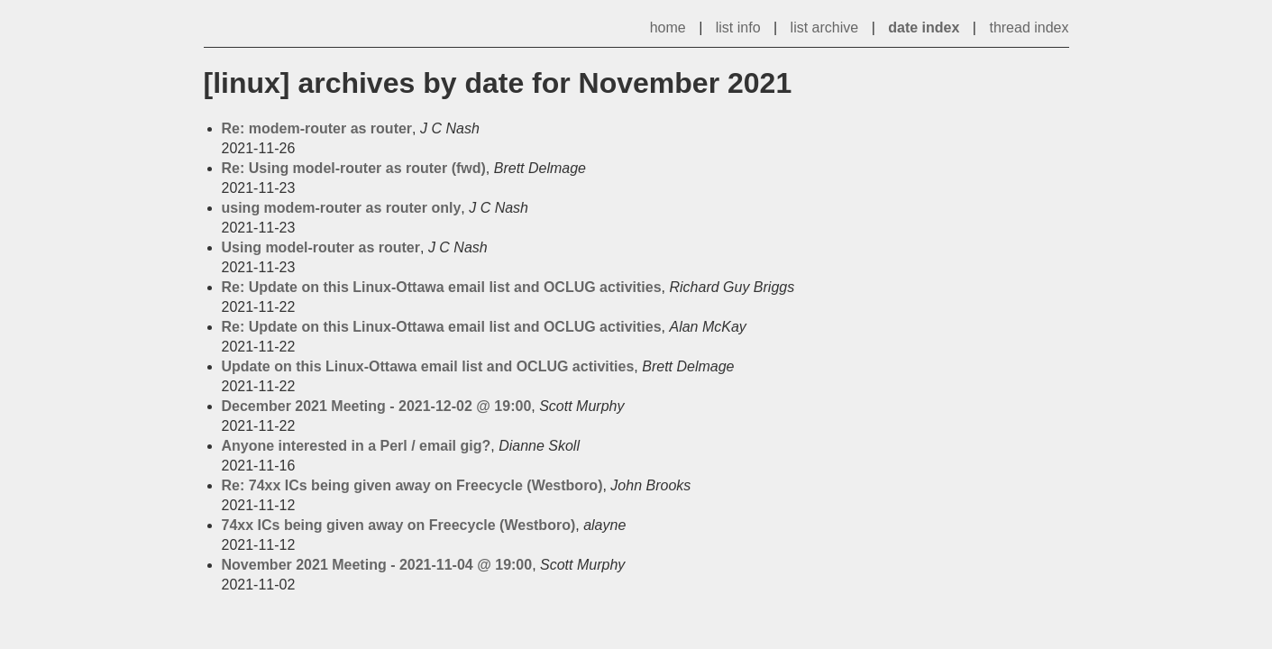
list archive (825, 27)
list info (738, 27)
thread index (1028, 27)
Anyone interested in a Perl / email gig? (356, 445)
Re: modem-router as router (317, 128)
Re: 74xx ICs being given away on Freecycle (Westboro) (412, 485)
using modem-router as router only (342, 207)
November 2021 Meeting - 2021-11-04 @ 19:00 (377, 564)
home (668, 27)
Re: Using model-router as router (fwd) (354, 168)
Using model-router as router (321, 247)
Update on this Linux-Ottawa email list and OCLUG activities (428, 366)
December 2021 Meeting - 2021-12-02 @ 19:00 (377, 406)
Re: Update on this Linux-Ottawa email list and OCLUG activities (442, 287)
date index (923, 27)
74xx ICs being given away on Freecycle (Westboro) (399, 525)
